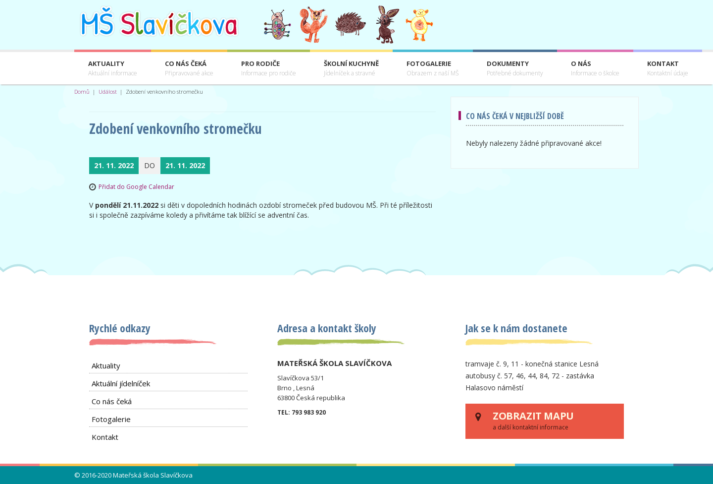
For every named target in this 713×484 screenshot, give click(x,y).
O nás (595, 68)
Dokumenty (515, 68)
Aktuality (112, 68)
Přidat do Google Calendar (136, 186)
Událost (108, 91)
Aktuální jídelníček (121, 383)
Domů (82, 91)
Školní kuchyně (351, 68)
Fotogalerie (433, 68)
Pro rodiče (268, 68)
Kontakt (667, 68)
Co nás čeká (189, 68)
